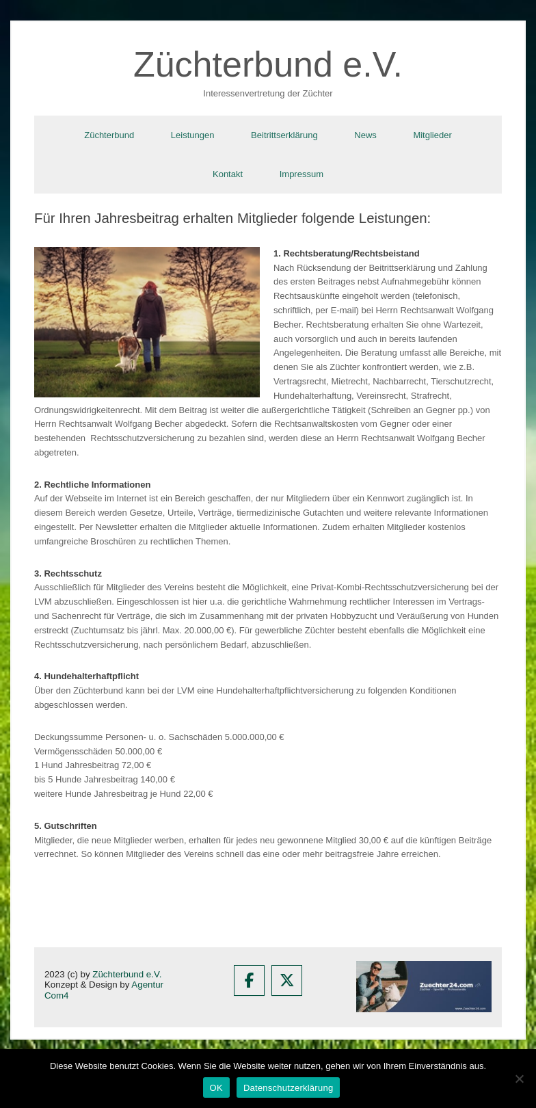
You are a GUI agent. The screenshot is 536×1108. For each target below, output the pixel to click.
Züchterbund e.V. (126, 974)
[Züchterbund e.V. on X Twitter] (286, 980)
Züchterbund (109, 135)
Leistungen (193, 135)
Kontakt (228, 174)
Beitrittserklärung (284, 135)
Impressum (301, 174)
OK (216, 1088)
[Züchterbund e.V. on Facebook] (249, 980)
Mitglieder (432, 135)
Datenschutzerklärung (288, 1088)
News (365, 135)
